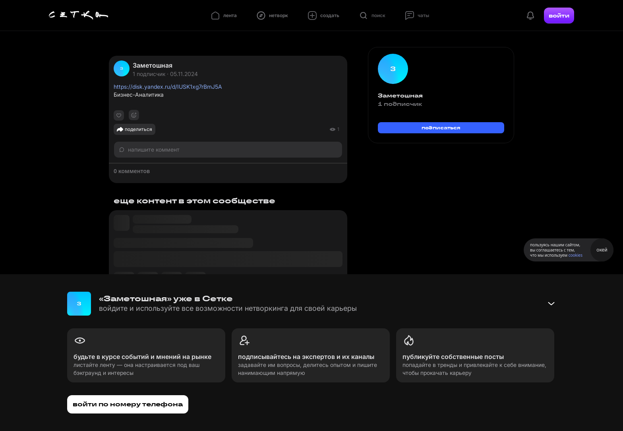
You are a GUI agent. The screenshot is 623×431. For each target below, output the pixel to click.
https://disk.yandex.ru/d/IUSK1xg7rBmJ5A (168, 86)
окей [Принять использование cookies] (601, 249)
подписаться (441, 127)
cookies (575, 255)
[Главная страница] (78, 15)
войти (559, 16)
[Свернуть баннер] (551, 303)
